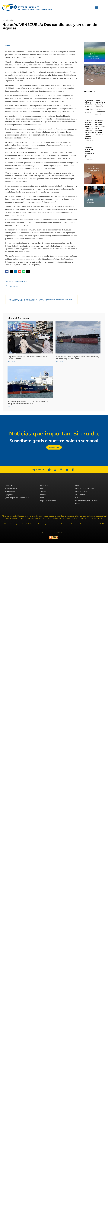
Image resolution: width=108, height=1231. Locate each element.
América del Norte (82, 491)
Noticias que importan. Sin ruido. (54, 433)
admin (7, 46)
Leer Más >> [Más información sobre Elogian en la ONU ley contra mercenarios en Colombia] (89, 159)
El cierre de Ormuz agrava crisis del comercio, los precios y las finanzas (77, 358)
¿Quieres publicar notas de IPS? (17, 498)
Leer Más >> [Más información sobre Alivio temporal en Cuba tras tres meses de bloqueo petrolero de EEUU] (11, 406)
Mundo (77, 504)
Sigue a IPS (44, 485)
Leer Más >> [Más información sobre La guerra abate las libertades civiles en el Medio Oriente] (11, 361)
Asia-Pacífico (80, 495)
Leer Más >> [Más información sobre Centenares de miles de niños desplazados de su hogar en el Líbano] (99, 134)
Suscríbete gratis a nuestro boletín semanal (54, 440)
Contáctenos (10, 491)
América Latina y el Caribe (85, 489)
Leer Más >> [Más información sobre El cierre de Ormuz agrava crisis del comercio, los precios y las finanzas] (59, 361)
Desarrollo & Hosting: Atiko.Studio (54, 533)
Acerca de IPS (10, 485)
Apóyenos (9, 495)
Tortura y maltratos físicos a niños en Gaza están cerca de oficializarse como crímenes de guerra (89, 129)
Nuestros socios (11, 489)
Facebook (43, 495)
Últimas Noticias (22, 282)
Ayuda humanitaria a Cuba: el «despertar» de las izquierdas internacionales (101, 106)
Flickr (42, 498)
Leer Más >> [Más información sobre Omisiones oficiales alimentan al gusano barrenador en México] (89, 112)
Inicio (42, 489)
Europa (77, 498)
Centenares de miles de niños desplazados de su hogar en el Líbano (100, 126)
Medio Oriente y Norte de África (86, 501)
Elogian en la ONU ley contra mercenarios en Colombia (90, 152)
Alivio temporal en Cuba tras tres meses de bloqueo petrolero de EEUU (28, 402)
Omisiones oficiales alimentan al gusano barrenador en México (89, 105)
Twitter (43, 491)
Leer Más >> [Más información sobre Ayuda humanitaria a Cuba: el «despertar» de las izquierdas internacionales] (99, 114)
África (77, 485)
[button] (6, 271)
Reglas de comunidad (48, 501)
